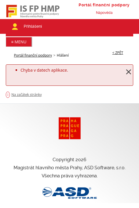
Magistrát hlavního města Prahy (48, 167)
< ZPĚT (117, 52)
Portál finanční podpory (33, 55)
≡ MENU (19, 41)
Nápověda (104, 13)
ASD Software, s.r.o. (104, 167)
